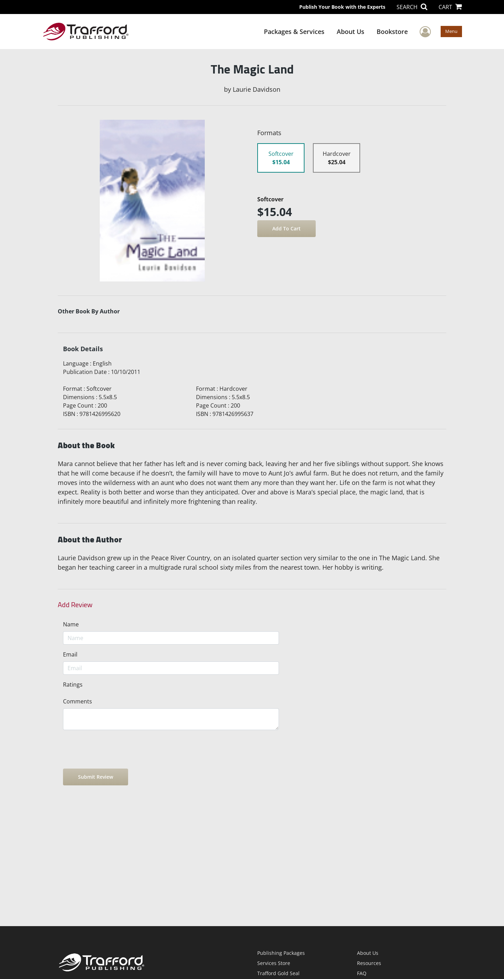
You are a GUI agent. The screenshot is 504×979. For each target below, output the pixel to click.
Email (70, 654)
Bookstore (392, 31)
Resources (369, 963)
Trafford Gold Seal (278, 973)
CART (450, 7)
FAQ (361, 973)
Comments (77, 701)
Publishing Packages (281, 953)
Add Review (75, 604)
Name (71, 624)
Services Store (273, 963)
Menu (451, 31)
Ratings (73, 684)
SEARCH (412, 7)
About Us (350, 31)
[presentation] (116, 749)
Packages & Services (294, 31)
